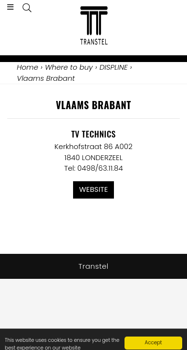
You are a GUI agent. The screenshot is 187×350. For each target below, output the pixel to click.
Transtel (93, 266)
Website (93, 189)
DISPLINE (114, 67)
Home (27, 67)
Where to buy (69, 67)
